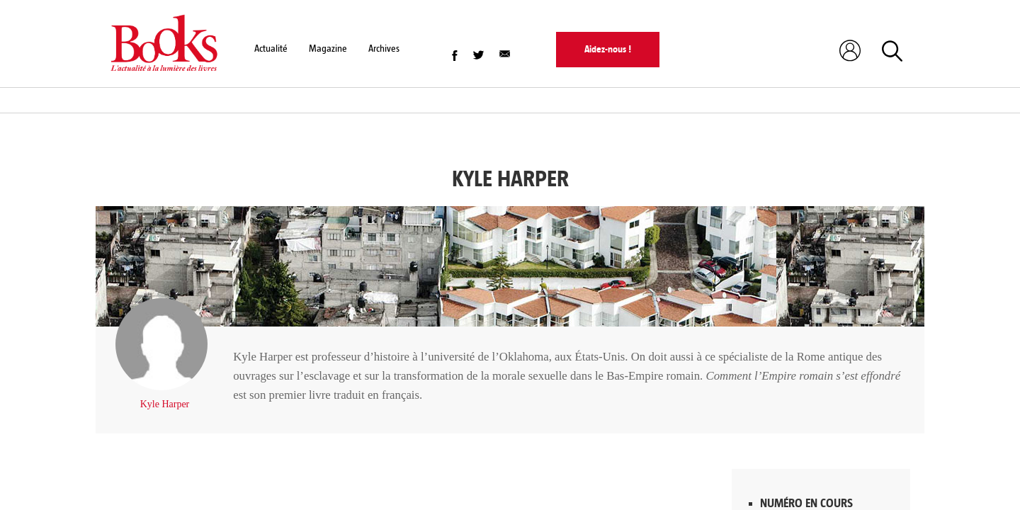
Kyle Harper (165, 404)
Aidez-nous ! (607, 49)
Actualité (271, 48)
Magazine (328, 48)
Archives (384, 48)
